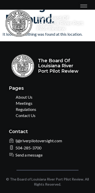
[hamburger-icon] (83, 6)
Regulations (26, 109)
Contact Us (25, 115)
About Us (24, 97)
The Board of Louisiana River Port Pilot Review (59, 23)
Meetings (24, 103)
